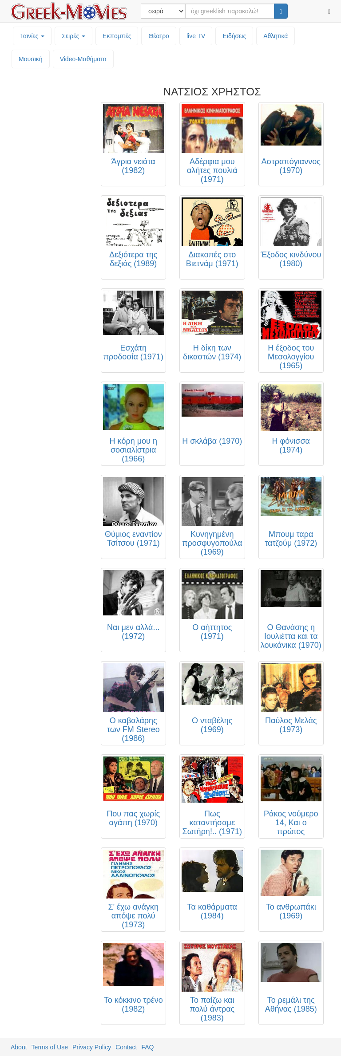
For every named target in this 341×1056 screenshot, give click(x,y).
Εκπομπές (117, 35)
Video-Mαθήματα (83, 59)
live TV (196, 35)
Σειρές (73, 35)
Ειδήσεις (234, 35)
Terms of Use (50, 1047)
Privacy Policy (91, 1047)
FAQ (147, 1047)
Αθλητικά (275, 35)
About (19, 1047)
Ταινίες (32, 35)
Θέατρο (158, 35)
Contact (126, 1047)
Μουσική (31, 59)
